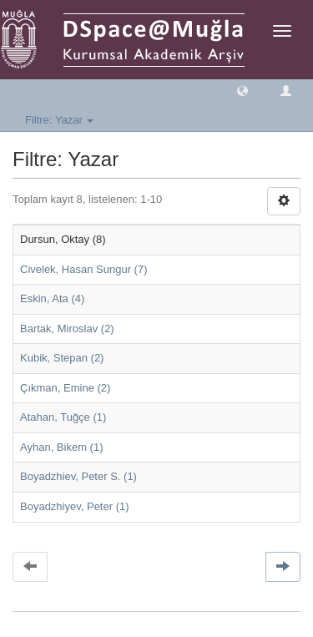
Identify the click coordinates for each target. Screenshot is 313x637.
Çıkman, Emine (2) (65, 388)
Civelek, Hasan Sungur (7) (83, 269)
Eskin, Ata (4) (52, 298)
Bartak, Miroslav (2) (67, 328)
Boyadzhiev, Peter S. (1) (78, 476)
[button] (242, 90)
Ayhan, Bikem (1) (61, 447)
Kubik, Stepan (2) (61, 357)
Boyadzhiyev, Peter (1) (74, 506)
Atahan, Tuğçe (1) (63, 417)
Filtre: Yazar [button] (59, 120)
